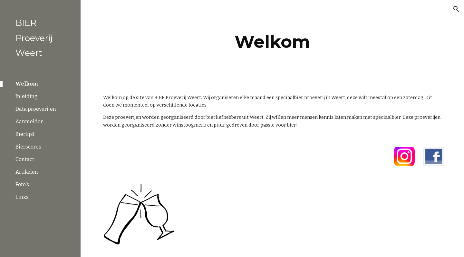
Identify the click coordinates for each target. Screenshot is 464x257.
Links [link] (22, 197)
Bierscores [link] (28, 147)
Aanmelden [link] (29, 121)
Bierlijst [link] (25, 134)
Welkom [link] (26, 84)
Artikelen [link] (26, 172)
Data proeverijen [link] (35, 109)
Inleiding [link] (26, 96)
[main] (272, 42)
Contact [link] (24, 159)
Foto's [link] (22, 184)
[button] (456, 9)
